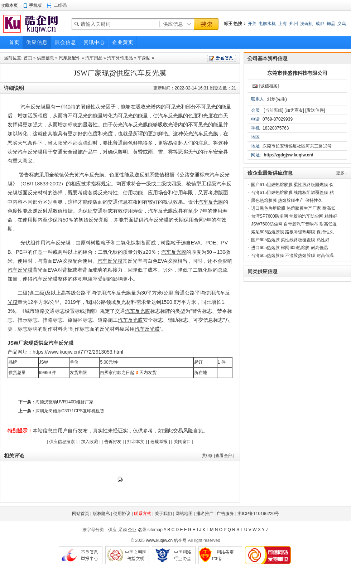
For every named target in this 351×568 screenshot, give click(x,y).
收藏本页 (9, 5)
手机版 (35, 5)
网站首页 (80, 513)
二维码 (60, 5)
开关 (252, 23)
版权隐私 (101, 513)
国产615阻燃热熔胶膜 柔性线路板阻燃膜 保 (292, 184)
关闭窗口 (182, 441)
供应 (112, 529)
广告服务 (225, 513)
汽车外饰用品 (120, 57)
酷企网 (180, 540)
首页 (28, 57)
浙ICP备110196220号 (258, 513)
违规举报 (159, 441)
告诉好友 (112, 441)
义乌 (341, 23)
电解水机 (267, 23)
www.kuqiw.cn (159, 540)
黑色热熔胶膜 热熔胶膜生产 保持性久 (286, 200)
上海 (282, 23)
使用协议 (121, 513)
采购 (122, 529)
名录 (142, 529)
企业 (132, 529)
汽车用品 (93, 57)
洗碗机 (306, 23)
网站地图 (184, 513)
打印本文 (135, 441)
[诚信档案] (269, 85)
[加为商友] (294, 110)
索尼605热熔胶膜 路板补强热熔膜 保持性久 (292, 231)
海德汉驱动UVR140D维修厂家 (64, 401)
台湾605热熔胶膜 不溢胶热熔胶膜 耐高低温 (292, 255)
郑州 (293, 23)
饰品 (331, 23)
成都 (320, 23)
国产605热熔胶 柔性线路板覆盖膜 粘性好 (290, 239)
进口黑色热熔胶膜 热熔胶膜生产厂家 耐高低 (293, 208)
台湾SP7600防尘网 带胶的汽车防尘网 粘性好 (294, 216)
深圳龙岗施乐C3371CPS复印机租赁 (69, 410)
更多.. (341, 172)
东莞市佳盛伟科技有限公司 (297, 73)
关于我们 (163, 513)
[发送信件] (315, 110)
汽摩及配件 (69, 57)
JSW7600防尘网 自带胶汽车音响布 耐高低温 (294, 224)
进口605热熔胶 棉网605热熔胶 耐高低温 (289, 247)
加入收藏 (89, 441)
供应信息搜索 (62, 441)
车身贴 (144, 57)
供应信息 (45, 57)
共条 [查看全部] (218, 455)
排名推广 (204, 513)
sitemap (155, 529)
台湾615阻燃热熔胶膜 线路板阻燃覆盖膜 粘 (292, 192)
